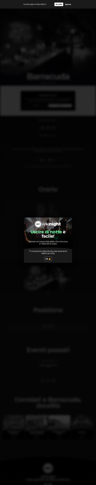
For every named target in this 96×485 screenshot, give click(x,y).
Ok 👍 (48, 259)
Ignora (68, 4)
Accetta (59, 4)
